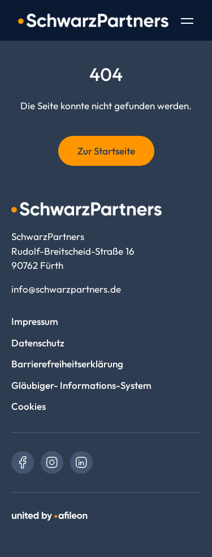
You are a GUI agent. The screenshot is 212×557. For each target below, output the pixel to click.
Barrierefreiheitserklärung (67, 364)
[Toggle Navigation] (187, 22)
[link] (22, 462)
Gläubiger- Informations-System (81, 385)
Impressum (34, 321)
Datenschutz (37, 343)
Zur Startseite (106, 151)
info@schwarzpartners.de (66, 289)
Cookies (28, 406)
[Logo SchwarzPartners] (93, 20)
